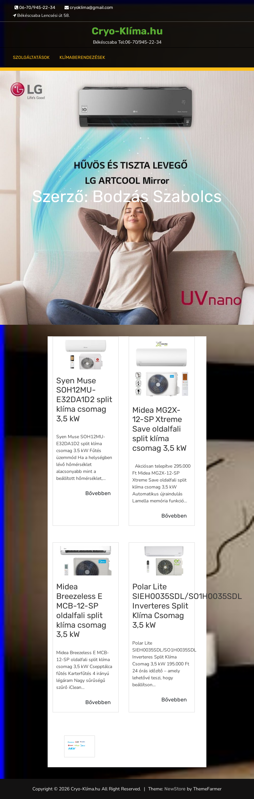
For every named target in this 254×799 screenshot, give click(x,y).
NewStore (175, 789)
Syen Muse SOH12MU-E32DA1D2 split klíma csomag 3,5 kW (84, 399)
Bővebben (98, 493)
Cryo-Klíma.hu (127, 31)
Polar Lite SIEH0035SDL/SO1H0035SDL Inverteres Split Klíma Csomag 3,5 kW (187, 605)
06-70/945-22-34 (35, 7)
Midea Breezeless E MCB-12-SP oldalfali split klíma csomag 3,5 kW (81, 610)
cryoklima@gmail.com (88, 7)
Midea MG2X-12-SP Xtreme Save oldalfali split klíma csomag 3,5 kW (159, 429)
